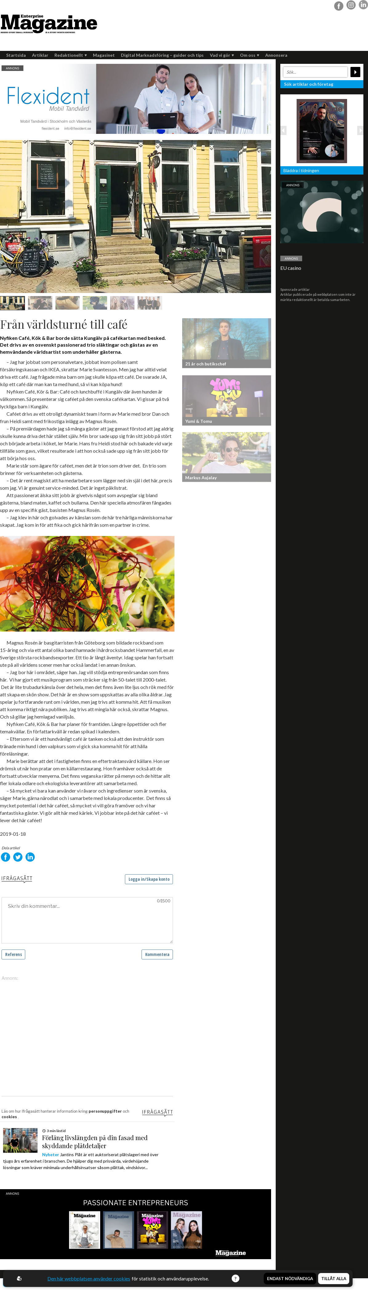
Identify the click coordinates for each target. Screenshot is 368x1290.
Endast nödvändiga (290, 1278)
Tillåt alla (333, 1278)
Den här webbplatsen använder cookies (88, 1278)
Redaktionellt (70, 55)
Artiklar (40, 55)
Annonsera (276, 55)
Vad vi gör (222, 55)
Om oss (249, 55)
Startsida (16, 55)
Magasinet (104, 55)
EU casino (290, 268)
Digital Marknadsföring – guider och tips (162, 55)
